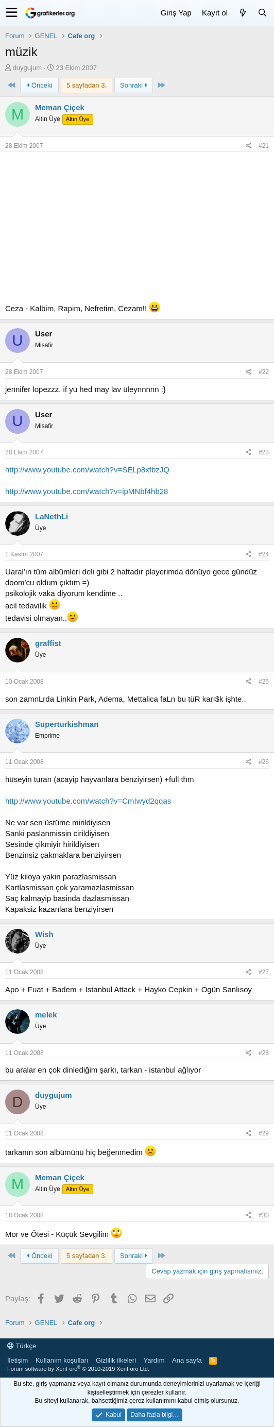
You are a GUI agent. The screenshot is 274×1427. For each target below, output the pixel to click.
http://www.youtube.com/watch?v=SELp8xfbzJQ (87, 469)
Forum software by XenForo (78, 1369)
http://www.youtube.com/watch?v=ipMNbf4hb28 (86, 491)
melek (46, 1014)
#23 (264, 452)
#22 (264, 372)
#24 (264, 554)
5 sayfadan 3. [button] (86, 85)
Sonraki (133, 85)
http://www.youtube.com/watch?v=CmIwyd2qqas (88, 800)
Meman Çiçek (59, 107)
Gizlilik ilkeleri (116, 1360)
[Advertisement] (137, 229)
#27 (264, 972)
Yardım (154, 1360)
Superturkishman (66, 724)
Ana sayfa (187, 1360)
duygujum (27, 68)
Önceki (40, 85)
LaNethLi (51, 516)
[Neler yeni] (242, 12)
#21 (264, 145)
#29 (264, 1133)
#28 (264, 1053)
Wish (44, 934)
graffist (48, 643)
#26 (264, 762)
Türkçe (21, 1346)
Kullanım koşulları (62, 1360)
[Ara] (262, 12)
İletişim (17, 1360)
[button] (11, 13)
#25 (264, 681)
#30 (264, 1215)
